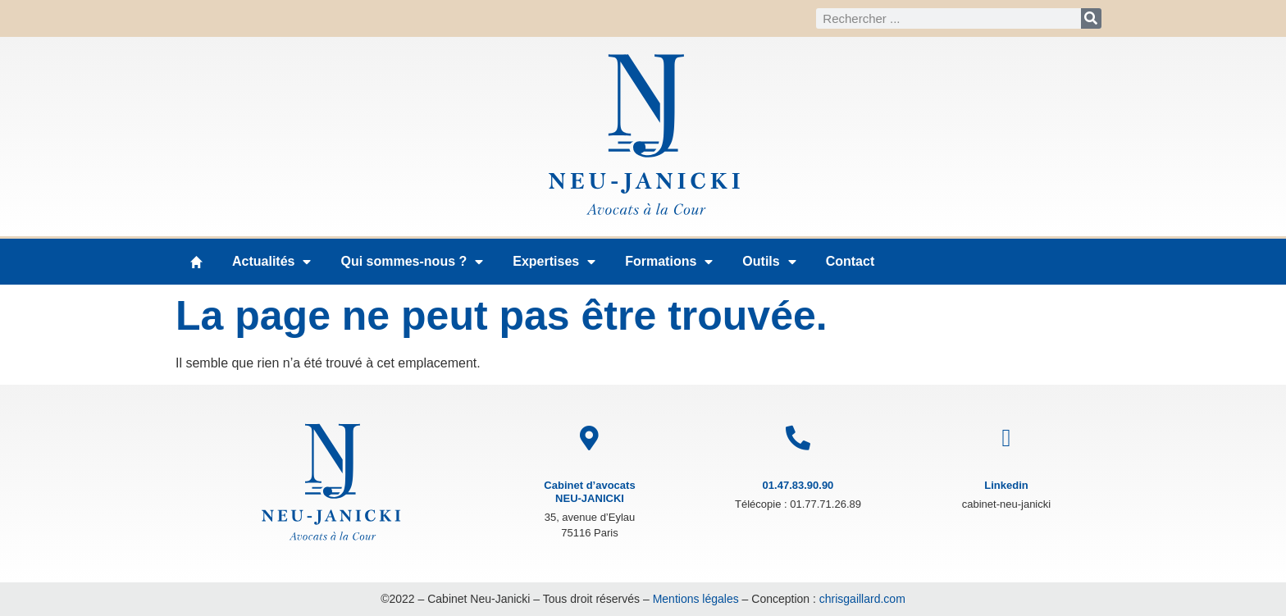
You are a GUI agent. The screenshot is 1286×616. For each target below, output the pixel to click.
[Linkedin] (1006, 438)
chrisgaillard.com (862, 598)
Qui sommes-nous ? (411, 261)
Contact (850, 261)
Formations (669, 261)
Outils (769, 261)
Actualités (271, 261)
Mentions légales (696, 598)
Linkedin (1006, 485)
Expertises (554, 261)
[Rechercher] (1091, 18)
